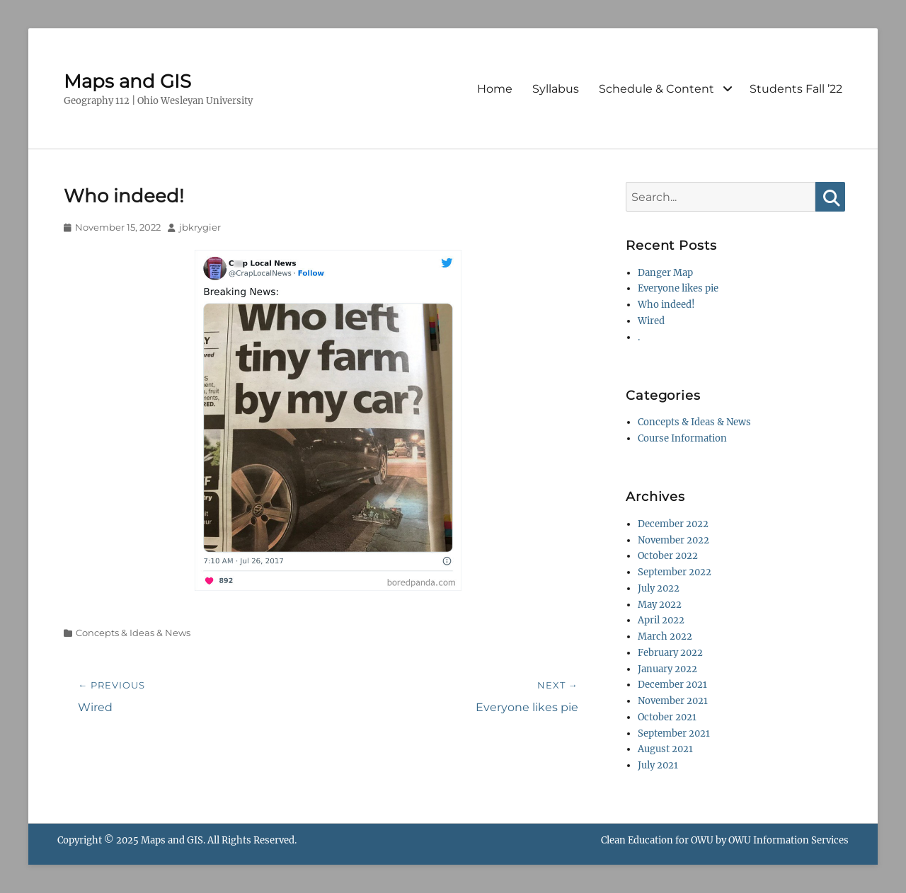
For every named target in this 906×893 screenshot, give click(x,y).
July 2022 (659, 588)
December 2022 (673, 524)
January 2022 (667, 669)
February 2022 (670, 653)
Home (494, 89)
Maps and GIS (127, 81)
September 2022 (674, 572)
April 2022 (661, 620)
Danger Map (665, 273)
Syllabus (555, 89)
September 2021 (674, 733)
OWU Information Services (788, 840)
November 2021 (673, 701)
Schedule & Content (656, 89)
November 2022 (673, 540)
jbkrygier (200, 227)
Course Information (682, 438)
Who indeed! (666, 305)
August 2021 (665, 749)
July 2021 (658, 765)
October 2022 (668, 556)
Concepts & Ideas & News (133, 632)
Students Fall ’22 (796, 89)
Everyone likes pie (678, 288)
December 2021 (672, 685)
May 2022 (660, 605)
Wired (651, 321)
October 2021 (667, 717)
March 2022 (665, 636)
